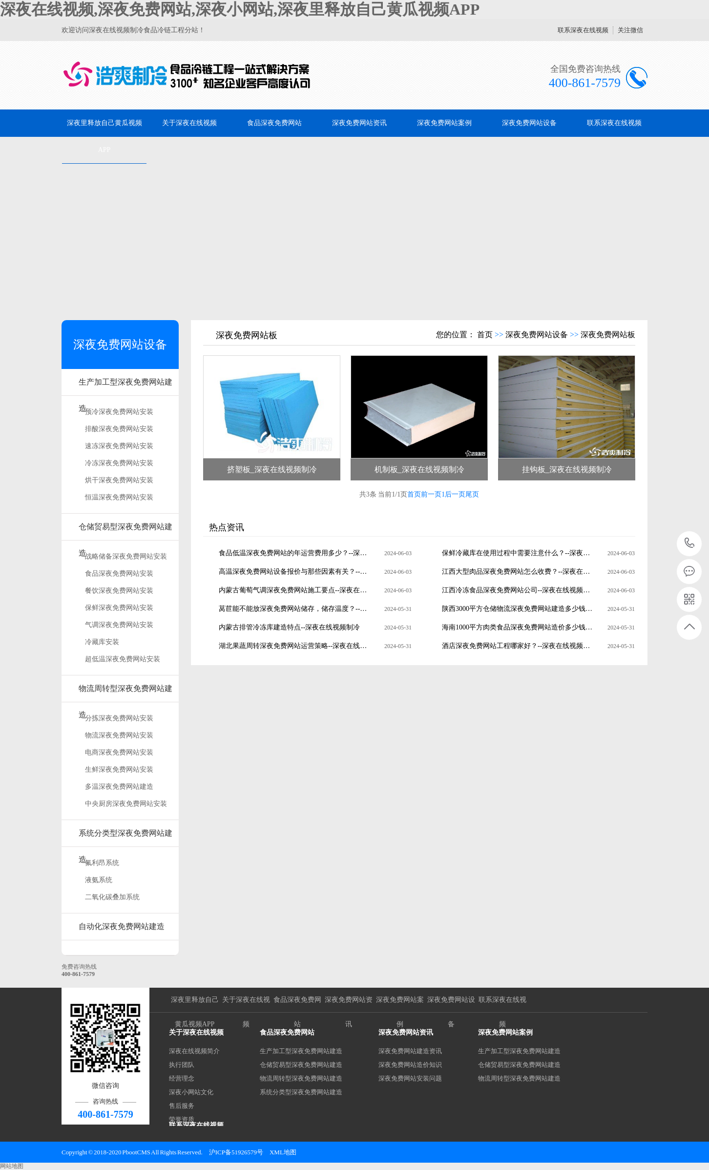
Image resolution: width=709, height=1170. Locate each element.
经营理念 (181, 1078)
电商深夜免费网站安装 (119, 752)
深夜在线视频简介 (194, 1051)
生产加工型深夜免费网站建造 (125, 387)
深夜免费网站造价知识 (410, 1064)
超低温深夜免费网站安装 (122, 659)
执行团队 (181, 1064)
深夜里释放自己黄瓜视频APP (104, 136)
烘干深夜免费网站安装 (119, 480)
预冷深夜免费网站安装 (119, 411)
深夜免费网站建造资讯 (410, 1051)
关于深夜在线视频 (189, 123)
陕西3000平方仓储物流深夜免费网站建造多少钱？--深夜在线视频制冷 (517, 608)
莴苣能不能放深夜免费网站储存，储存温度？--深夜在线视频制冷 (294, 608)
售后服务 (181, 1105)
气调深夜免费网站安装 (119, 624)
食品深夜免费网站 (274, 123)
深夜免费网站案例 (444, 123)
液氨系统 (98, 880)
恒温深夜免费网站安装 (119, 497)
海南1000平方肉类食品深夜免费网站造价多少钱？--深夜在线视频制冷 (517, 627)
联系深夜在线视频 (583, 30)
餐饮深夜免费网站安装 (119, 590)
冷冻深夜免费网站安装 (119, 463)
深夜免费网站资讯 (359, 123)
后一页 (455, 494)
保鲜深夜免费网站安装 (119, 607)
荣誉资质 (181, 1119)
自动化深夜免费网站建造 (122, 926)
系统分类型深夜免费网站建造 (125, 838)
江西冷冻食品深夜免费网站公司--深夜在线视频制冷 (517, 590)
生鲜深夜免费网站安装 (119, 769)
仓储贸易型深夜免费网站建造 (125, 531)
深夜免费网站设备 (529, 123)
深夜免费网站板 (608, 334)
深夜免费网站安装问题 (410, 1078)
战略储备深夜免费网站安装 (126, 556)
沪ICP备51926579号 (236, 1152)
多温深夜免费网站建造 (119, 786)
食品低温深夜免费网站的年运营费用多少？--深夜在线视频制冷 (294, 553)
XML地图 (283, 1152)
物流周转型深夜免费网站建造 (125, 693)
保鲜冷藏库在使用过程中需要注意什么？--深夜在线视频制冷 (517, 553)
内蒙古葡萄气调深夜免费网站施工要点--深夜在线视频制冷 (294, 590)
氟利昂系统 (102, 863)
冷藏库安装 (102, 642)
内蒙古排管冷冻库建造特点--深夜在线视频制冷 (289, 627)
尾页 (472, 494)
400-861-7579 (690, 544)
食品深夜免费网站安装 (119, 573)
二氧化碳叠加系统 (112, 897)
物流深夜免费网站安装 (119, 735)
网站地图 (11, 1166)
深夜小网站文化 (191, 1092)
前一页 (431, 494)
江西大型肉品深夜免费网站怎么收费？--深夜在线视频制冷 (517, 571)
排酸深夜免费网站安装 (119, 429)
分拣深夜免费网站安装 (119, 718)
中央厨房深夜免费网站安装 (126, 803)
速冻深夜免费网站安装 (119, 446)
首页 (485, 334)
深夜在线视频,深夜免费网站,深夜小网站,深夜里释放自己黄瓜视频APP (240, 9)
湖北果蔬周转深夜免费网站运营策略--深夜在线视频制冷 (294, 646)
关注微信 (630, 30)
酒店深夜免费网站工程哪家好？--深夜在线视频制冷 (517, 646)
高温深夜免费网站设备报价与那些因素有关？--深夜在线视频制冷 (294, 571)
